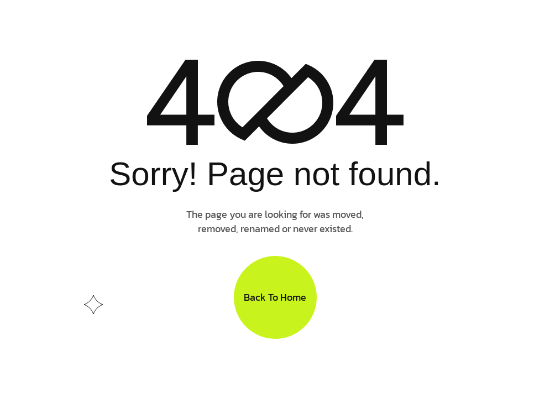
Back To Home (275, 297)
